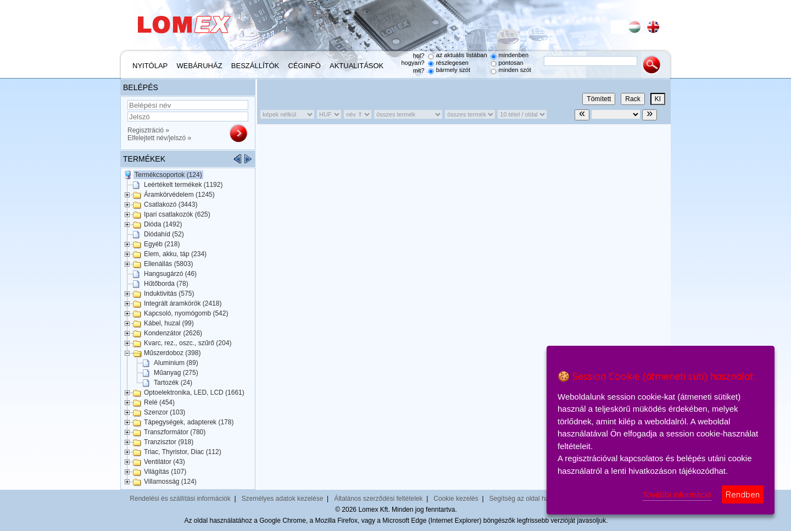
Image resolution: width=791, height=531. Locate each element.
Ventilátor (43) (164, 462)
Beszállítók (255, 66)
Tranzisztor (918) (168, 442)
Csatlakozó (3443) (170, 204)
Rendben (743, 494)
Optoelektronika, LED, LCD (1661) (194, 392)
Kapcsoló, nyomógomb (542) (186, 313)
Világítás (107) (165, 471)
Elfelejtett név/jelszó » (159, 138)
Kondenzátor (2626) (173, 333)
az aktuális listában (461, 55)
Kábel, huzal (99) (169, 323)
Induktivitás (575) (169, 293)
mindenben (513, 55)
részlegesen (452, 62)
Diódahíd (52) (164, 234)
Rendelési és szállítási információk (180, 498)
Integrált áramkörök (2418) (182, 303)
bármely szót (453, 70)
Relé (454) (159, 402)
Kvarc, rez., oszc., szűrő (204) (187, 343)
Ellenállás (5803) (168, 264)
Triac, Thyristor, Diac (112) (182, 452)
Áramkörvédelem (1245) (179, 194)
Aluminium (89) (176, 363)
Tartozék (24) (173, 382)
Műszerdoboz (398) (172, 353)
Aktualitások (356, 66)
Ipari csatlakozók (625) (177, 214)
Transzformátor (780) (174, 432)
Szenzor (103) (164, 412)
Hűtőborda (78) (166, 283)
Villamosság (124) (170, 481)
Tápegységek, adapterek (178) (188, 422)
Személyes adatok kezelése (283, 498)
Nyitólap (150, 66)
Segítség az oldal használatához (536, 498)
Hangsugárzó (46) (170, 274)
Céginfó (304, 66)
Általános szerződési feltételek (378, 498)
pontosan (511, 62)
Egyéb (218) (162, 244)
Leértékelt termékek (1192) (183, 185)
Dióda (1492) (163, 224)
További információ (677, 494)
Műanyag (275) (176, 373)
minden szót (515, 70)
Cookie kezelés (455, 498)
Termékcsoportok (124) (168, 175)
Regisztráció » (148, 130)
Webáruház (199, 66)
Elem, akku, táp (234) (175, 254)
